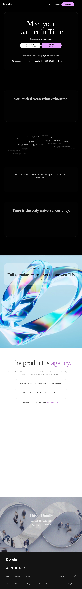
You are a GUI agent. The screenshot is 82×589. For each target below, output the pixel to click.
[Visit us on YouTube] (16, 568)
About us (8, 584)
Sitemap (48, 584)
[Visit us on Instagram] (20, 568)
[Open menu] (77, 4)
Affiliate (39, 584)
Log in (50, 4)
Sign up (57, 4)
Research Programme (28, 584)
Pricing (28, 576)
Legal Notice (72, 584)
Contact (17, 576)
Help (7, 576)
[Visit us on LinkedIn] (12, 568)
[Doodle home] (7, 4)
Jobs (16, 584)
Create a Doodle (68, 4)
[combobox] (67, 576)
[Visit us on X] (25, 568)
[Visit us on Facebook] (7, 568)
